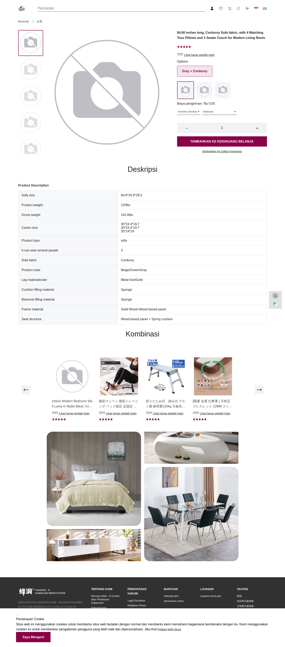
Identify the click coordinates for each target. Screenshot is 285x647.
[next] (259, 389)
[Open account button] (212, 8)
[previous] (25, 389)
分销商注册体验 (245, 606)
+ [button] (257, 128)
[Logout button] (247, 8)
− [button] (187, 128)
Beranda (24, 21)
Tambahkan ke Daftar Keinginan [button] (222, 151)
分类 (39, 21)
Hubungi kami (171, 596)
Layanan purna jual (210, 596)
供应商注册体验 (245, 601)
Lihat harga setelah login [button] (199, 55)
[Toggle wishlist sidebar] (221, 8)
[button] (256, 8)
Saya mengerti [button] (33, 637)
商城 (239, 596)
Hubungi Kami (98, 607)
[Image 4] (30, 149)
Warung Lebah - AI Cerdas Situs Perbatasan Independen (105, 599)
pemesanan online (174, 601)
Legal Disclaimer (136, 600)
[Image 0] (30, 43)
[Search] (121, 8)
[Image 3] (30, 122)
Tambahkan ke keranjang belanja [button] (222, 141)
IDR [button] (265, 8)
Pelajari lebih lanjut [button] (169, 629)
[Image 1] (30, 70)
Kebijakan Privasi (137, 605)
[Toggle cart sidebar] (230, 8)
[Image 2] (30, 96)
